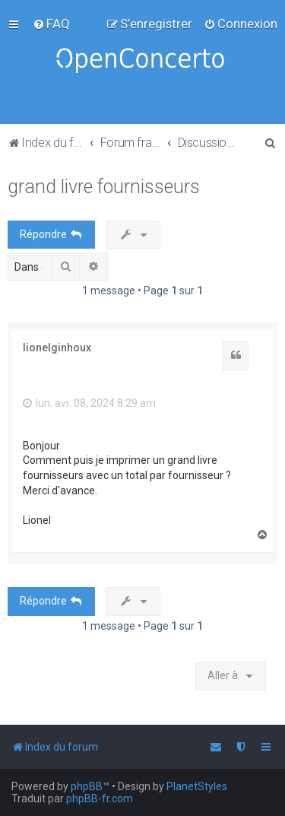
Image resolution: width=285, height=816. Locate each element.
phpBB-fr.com (99, 798)
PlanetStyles (196, 786)
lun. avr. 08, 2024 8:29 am (89, 403)
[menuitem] (51, 23)
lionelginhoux (57, 347)
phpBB (87, 786)
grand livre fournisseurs (104, 187)
